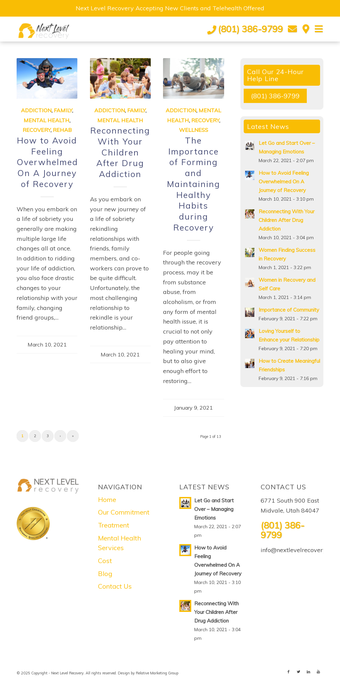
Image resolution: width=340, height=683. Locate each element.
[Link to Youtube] (318, 672)
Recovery (36, 130)
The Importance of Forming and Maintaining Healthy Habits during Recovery (193, 184)
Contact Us (115, 586)
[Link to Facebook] (289, 672)
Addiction (36, 110)
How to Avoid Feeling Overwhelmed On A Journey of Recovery (47, 162)
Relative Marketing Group (157, 673)
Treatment (113, 525)
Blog (105, 573)
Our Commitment (123, 512)
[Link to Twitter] (298, 672)
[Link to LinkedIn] (308, 672)
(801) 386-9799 (250, 29)
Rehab (62, 130)
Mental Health (46, 120)
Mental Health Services (119, 543)
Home (107, 499)
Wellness (193, 130)
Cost (105, 560)
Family (63, 110)
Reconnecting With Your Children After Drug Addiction (120, 152)
